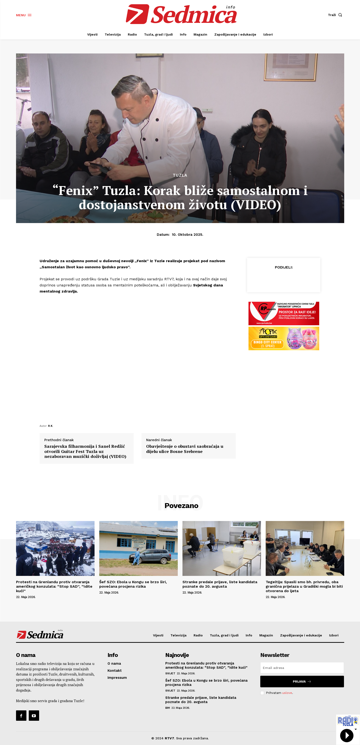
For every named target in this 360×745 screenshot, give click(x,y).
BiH (167, 707)
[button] (336, 15)
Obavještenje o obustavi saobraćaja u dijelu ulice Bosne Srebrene (184, 449)
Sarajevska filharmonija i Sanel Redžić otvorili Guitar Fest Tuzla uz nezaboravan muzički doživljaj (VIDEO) (85, 451)
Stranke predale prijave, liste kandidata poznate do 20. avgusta (219, 584)
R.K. (50, 425)
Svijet (170, 673)
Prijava (302, 681)
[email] (302, 667)
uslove (287, 693)
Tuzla (180, 175)
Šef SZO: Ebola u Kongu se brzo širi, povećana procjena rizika (133, 584)
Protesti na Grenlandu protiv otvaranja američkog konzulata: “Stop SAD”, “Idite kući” (54, 586)
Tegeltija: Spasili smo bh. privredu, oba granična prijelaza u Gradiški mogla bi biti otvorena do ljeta (304, 586)
